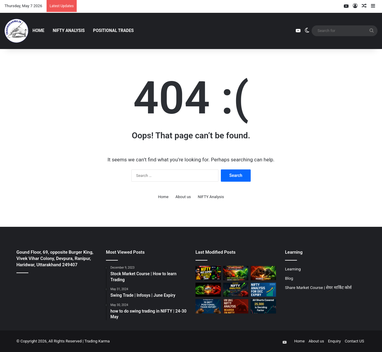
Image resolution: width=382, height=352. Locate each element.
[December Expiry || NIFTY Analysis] (263, 290)
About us (183, 197)
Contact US (354, 341)
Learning (293, 269)
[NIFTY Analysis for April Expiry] (236, 273)
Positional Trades (113, 30)
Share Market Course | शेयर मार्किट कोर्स (318, 287)
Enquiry (334, 341)
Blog (289, 278)
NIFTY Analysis (69, 30)
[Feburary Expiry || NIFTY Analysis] (208, 290)
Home (38, 30)
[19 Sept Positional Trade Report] (208, 306)
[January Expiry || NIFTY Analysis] (236, 290)
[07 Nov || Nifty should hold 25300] (263, 306)
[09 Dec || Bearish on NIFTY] (236, 306)
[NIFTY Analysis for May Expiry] (208, 273)
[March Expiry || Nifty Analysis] (263, 273)
